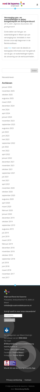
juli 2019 (5, 233)
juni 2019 (5, 236)
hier (9, 48)
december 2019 (8, 218)
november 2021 (8, 165)
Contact (28, 380)
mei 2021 (5, 180)
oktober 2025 (7, 94)
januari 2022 (7, 158)
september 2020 (8, 195)
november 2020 (8, 188)
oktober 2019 (7, 221)
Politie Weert (18, 352)
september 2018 (8, 259)
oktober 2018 (7, 255)
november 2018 (8, 251)
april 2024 (6, 113)
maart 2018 (6, 270)
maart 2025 (6, 102)
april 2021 (6, 184)
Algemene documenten (21, 24)
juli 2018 (5, 262)
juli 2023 (5, 132)
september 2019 (8, 225)
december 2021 (8, 162)
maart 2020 (6, 206)
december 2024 (8, 106)
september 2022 (8, 143)
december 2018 (8, 248)
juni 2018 (5, 266)
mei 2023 (5, 139)
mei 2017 (5, 277)
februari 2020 (7, 210)
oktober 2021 (7, 169)
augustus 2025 (8, 98)
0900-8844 (23, 338)
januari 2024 (7, 117)
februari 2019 (7, 244)
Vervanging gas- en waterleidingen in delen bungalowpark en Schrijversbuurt (19, 19)
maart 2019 (6, 240)
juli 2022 (5, 147)
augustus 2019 (8, 229)
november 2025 (8, 91)
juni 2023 (5, 136)
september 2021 (8, 173)
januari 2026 (7, 87)
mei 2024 (5, 109)
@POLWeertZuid (17, 349)
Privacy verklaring (14, 380)
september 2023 (8, 124)
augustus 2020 (8, 199)
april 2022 (6, 154)
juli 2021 (5, 177)
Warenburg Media (22, 389)
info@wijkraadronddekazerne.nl (17, 305)
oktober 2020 (7, 192)
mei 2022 (5, 150)
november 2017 (8, 274)
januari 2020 (7, 214)
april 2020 (6, 203)
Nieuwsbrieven (8, 77)
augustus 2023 (8, 128)
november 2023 (8, 121)
